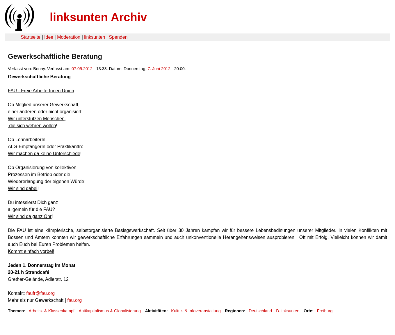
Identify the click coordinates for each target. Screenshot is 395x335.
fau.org (74, 300)
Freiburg (325, 311)
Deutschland (260, 311)
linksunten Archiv (98, 17)
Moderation (68, 37)
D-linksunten (287, 311)
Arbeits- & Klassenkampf (51, 311)
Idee (48, 37)
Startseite (30, 37)
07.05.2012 (82, 68)
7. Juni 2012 (159, 68)
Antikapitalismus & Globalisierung (110, 311)
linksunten (94, 37)
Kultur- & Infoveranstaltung (195, 311)
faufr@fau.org (40, 293)
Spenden (118, 37)
